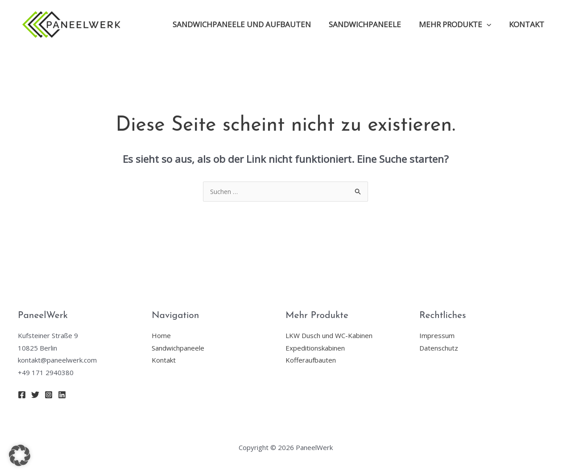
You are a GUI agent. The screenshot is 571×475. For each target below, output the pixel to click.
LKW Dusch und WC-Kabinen (329, 335)
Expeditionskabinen (315, 348)
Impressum (437, 335)
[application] (490, 24)
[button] (19, 455)
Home (161, 335)
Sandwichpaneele (371, 24)
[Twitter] (35, 395)
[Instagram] (49, 395)
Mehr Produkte (459, 24)
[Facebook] (22, 395)
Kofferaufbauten (311, 360)
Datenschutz (438, 348)
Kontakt (528, 24)
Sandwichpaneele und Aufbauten (251, 24)
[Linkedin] (62, 395)
